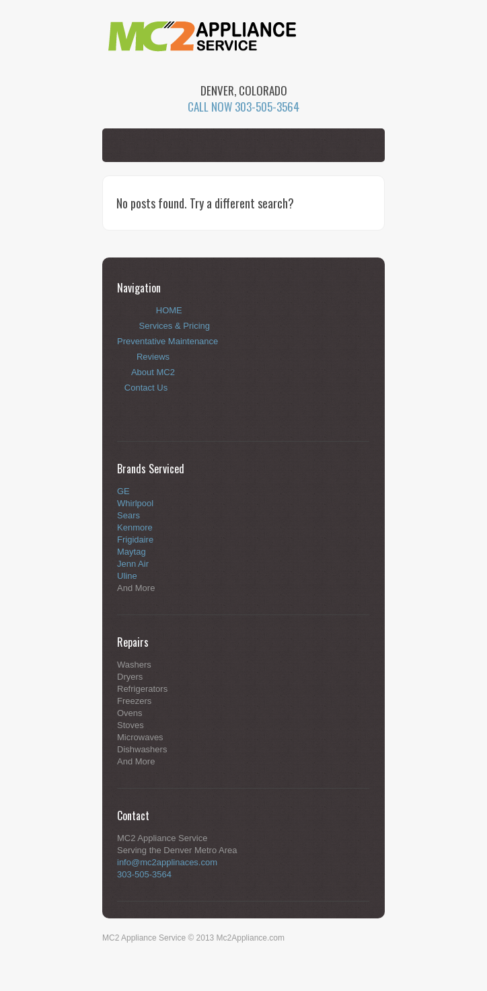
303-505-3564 (144, 874)
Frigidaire (135, 539)
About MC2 (153, 372)
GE (123, 491)
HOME (169, 310)
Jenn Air (133, 564)
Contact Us (146, 388)
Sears (128, 515)
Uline (127, 576)
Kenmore (135, 527)
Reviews (153, 357)
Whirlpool (135, 503)
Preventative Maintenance (167, 341)
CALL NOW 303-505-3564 (243, 106)
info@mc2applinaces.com (167, 862)
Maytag (131, 552)
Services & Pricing (174, 326)
